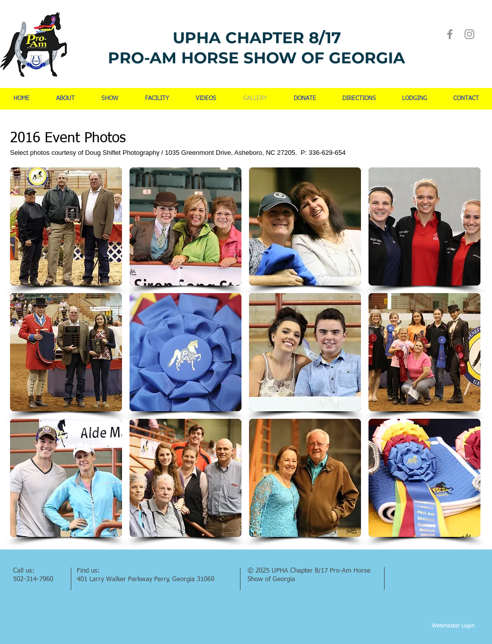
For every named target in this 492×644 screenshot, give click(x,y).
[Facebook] (449, 34)
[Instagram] (469, 34)
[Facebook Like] (411, 570)
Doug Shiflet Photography (122, 152)
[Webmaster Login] (453, 625)
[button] (66, 226)
